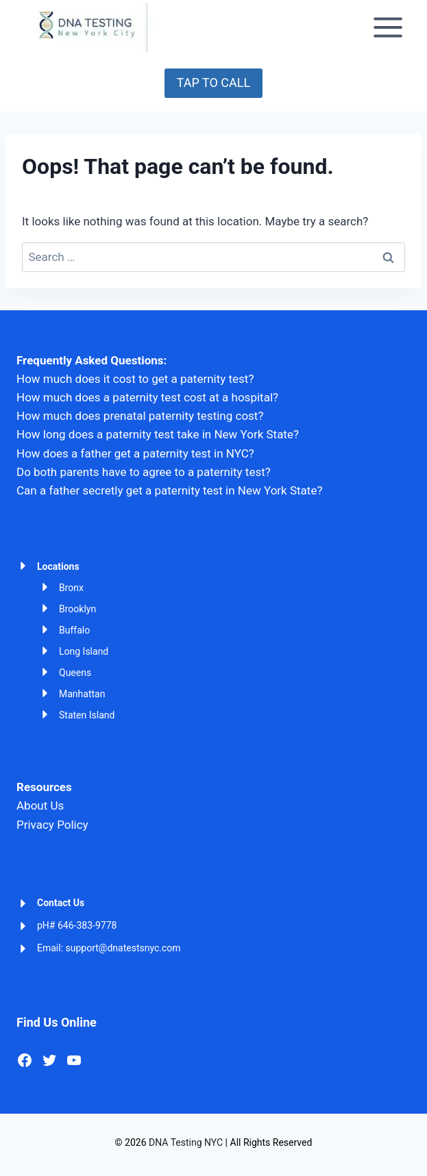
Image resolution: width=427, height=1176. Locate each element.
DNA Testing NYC (186, 1142)
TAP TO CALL (213, 82)
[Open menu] (388, 27)
